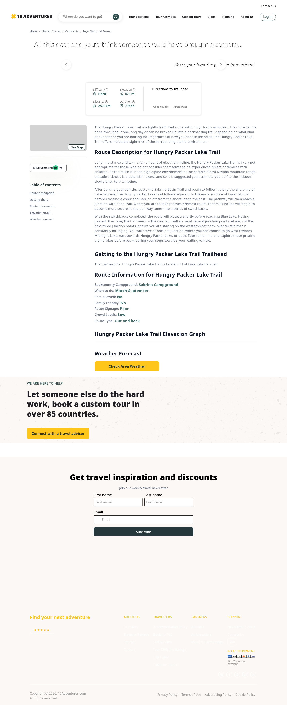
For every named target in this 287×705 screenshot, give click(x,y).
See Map (77, 147)
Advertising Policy (218, 694)
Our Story (131, 627)
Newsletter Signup (241, 627)
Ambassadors (201, 634)
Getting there (39, 199)
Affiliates (197, 627)
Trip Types (160, 657)
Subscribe (143, 532)
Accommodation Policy (170, 627)
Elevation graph (40, 212)
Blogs (211, 17)
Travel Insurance (165, 665)
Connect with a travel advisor (58, 433)
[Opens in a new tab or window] (161, 103)
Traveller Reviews (136, 634)
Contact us (268, 6)
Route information (42, 206)
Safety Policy (162, 642)
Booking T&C (163, 634)
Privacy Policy (167, 694)
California (72, 31)
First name (103, 495)
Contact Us (236, 634)
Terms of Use (191, 694)
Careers (129, 649)
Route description (42, 193)
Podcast (130, 642)
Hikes (34, 31)
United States (51, 31)
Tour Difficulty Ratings (169, 649)
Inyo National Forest (97, 31)
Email (98, 512)
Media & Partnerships (207, 642)
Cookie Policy (245, 694)
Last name (153, 495)
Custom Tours (191, 17)
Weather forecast (42, 219)
